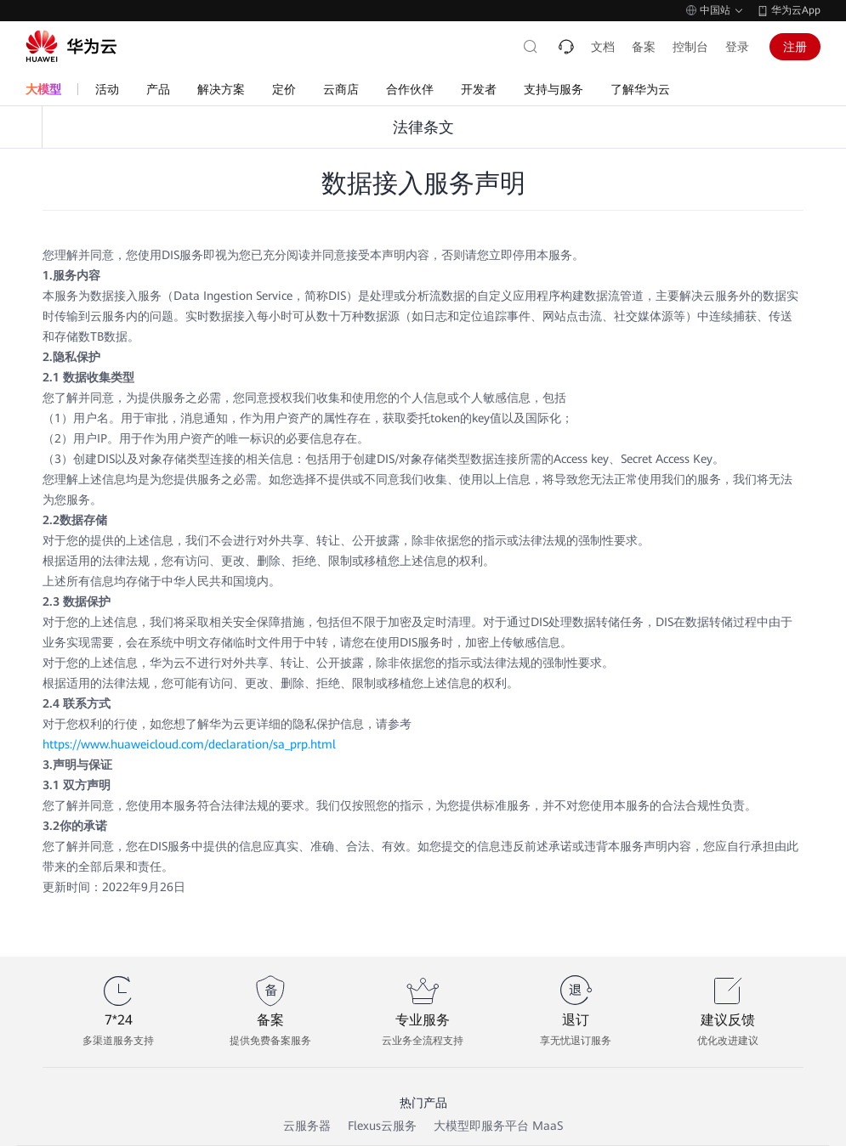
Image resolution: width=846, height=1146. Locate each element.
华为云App (795, 10)
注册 (795, 47)
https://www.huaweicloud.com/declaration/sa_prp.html (189, 744)
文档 (603, 47)
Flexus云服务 (382, 1125)
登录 (737, 47)
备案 (644, 47)
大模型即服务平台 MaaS (498, 1125)
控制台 (690, 47)
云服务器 (307, 1125)
